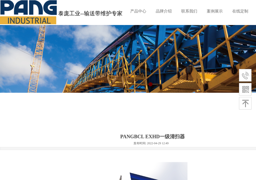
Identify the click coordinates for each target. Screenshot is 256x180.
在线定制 (240, 11)
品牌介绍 (164, 11)
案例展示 (215, 11)
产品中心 (138, 11)
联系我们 (189, 11)
